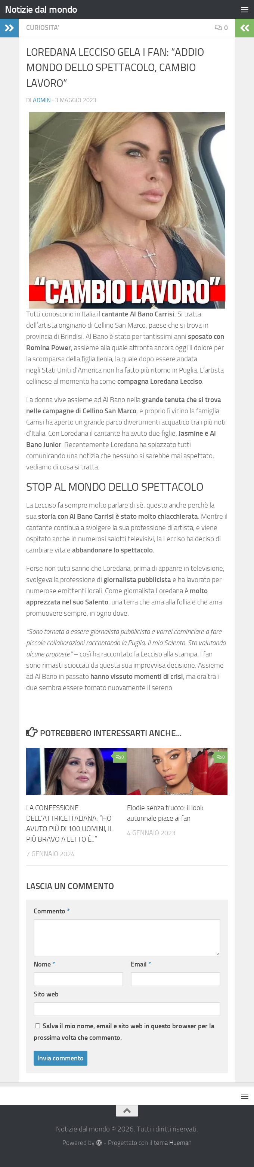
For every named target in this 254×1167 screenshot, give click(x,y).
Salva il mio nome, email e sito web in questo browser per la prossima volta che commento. (124, 1031)
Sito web (46, 994)
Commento (52, 911)
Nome (44, 964)
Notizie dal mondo (41, 9)
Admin (42, 100)
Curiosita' (42, 27)
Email (141, 964)
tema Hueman (173, 1142)
